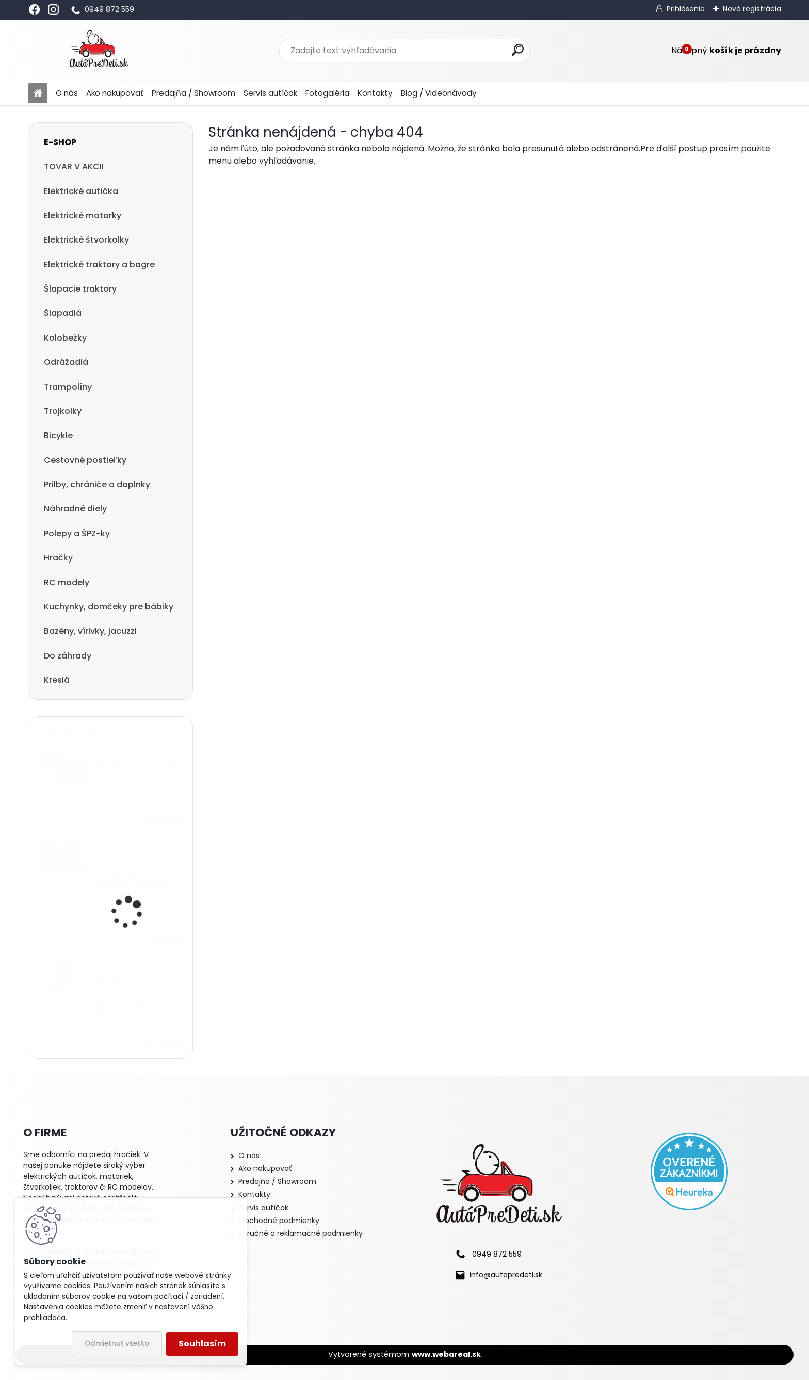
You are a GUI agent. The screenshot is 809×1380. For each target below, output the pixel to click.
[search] (518, 50)
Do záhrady (67, 656)
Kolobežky (65, 338)
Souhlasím (202, 1344)
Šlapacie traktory (80, 289)
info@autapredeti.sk (506, 1275)
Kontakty (375, 93)
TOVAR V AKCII (74, 166)
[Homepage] (37, 93)
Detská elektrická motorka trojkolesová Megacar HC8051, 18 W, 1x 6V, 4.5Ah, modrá (137, 889)
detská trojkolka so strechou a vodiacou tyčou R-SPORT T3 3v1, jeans (135, 998)
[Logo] (99, 50)
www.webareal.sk (446, 1354)
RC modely (66, 582)
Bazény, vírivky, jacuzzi (90, 631)
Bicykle (58, 435)
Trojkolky (63, 411)
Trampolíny (68, 387)
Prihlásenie (686, 9)
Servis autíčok (270, 93)
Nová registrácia (752, 9)
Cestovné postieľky (85, 460)
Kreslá (57, 680)
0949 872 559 (109, 9)
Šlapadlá (63, 313)
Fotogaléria (327, 93)
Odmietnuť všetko (117, 1344)
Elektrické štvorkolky (86, 240)
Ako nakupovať (114, 93)
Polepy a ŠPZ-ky (77, 533)
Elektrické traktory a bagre (99, 264)
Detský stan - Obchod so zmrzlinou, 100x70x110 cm (139, 775)
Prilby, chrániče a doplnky (97, 484)
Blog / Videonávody (439, 93)
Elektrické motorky (82, 215)
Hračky (58, 558)
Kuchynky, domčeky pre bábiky (108, 607)
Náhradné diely (75, 509)
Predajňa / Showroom (193, 93)
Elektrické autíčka (81, 191)
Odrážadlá (66, 362)
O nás (67, 93)
